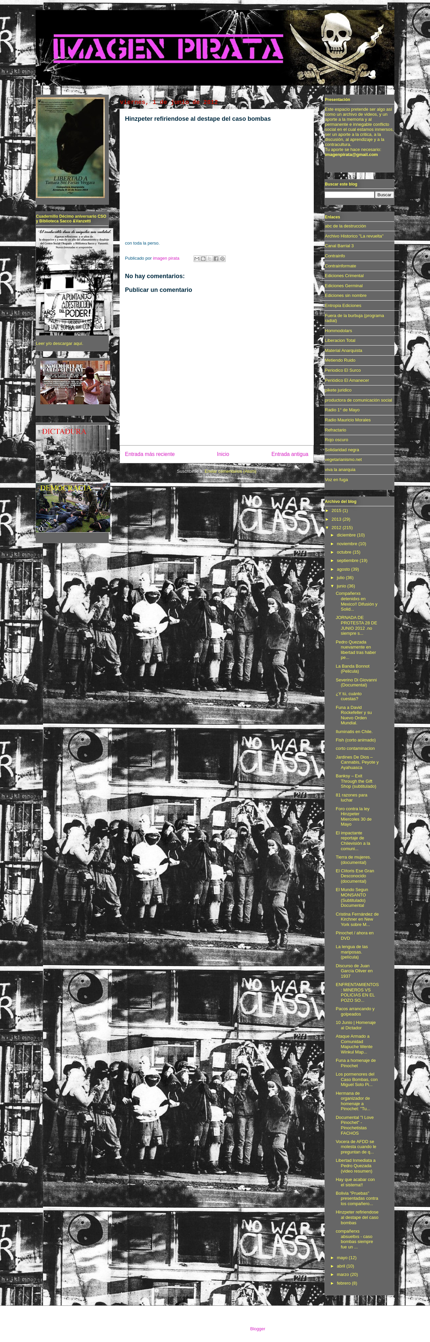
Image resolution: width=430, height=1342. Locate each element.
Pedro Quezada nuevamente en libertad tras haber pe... (356, 649)
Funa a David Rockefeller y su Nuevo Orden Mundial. (354, 715)
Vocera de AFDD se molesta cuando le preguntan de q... (356, 1146)
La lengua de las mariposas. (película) (352, 952)
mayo (343, 1257)
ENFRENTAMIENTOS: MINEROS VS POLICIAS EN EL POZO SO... (357, 992)
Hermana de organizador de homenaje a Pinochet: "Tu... (353, 1101)
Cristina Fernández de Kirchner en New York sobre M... (357, 919)
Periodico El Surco (343, 370)
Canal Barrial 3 (339, 245)
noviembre (347, 543)
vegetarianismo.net (343, 459)
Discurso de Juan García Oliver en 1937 (354, 971)
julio (341, 577)
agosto (344, 569)
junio (342, 585)
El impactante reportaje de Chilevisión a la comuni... (353, 840)
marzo (343, 1274)
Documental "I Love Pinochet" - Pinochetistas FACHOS (355, 1125)
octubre (345, 552)
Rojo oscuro (336, 439)
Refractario (335, 429)
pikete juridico (338, 390)
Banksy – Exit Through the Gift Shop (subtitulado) (356, 781)
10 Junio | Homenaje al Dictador (356, 1025)
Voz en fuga (336, 479)
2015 (337, 510)
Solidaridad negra (342, 449)
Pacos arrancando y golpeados (355, 1011)
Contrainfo (335, 255)
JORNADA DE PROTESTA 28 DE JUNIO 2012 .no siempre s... (356, 625)
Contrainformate (340, 265)
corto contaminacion (355, 748)
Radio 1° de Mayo (342, 409)
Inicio (223, 454)
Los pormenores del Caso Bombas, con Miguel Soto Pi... (357, 1079)
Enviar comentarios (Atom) (230, 471)
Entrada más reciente (150, 454)
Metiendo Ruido (340, 360)
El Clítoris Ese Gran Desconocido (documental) (355, 876)
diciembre (347, 534)
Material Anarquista (343, 350)
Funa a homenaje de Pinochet (356, 1063)
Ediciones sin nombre (346, 295)
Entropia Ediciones (343, 305)
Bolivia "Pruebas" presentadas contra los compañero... (357, 1198)
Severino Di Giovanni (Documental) (356, 682)
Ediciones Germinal (344, 285)
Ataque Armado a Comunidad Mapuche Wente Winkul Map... (354, 1044)
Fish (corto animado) (356, 739)
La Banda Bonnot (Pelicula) (352, 669)
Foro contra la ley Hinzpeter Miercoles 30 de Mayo (354, 816)
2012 (337, 527)
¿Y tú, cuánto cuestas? (348, 696)
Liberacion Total (340, 340)
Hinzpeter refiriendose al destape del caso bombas (357, 1217)
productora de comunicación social (358, 400)
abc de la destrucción (345, 225)
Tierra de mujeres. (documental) (353, 860)
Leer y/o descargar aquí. (59, 343)
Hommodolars (338, 330)
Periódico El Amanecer (347, 380)
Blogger (257, 1328)
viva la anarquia (340, 469)
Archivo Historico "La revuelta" (354, 236)
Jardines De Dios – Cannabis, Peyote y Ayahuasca (357, 762)
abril (341, 1266)
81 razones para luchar (351, 797)
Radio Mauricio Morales (348, 419)
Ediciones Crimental (344, 275)
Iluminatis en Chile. (354, 731)
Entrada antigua (289, 454)
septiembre (348, 560)
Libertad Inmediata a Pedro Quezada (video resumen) (356, 1165)
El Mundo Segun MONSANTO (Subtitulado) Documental (352, 897)
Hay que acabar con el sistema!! (355, 1182)
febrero (344, 1283)
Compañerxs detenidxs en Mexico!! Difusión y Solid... (356, 601)
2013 (337, 519)
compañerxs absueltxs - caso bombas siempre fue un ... (354, 1239)
